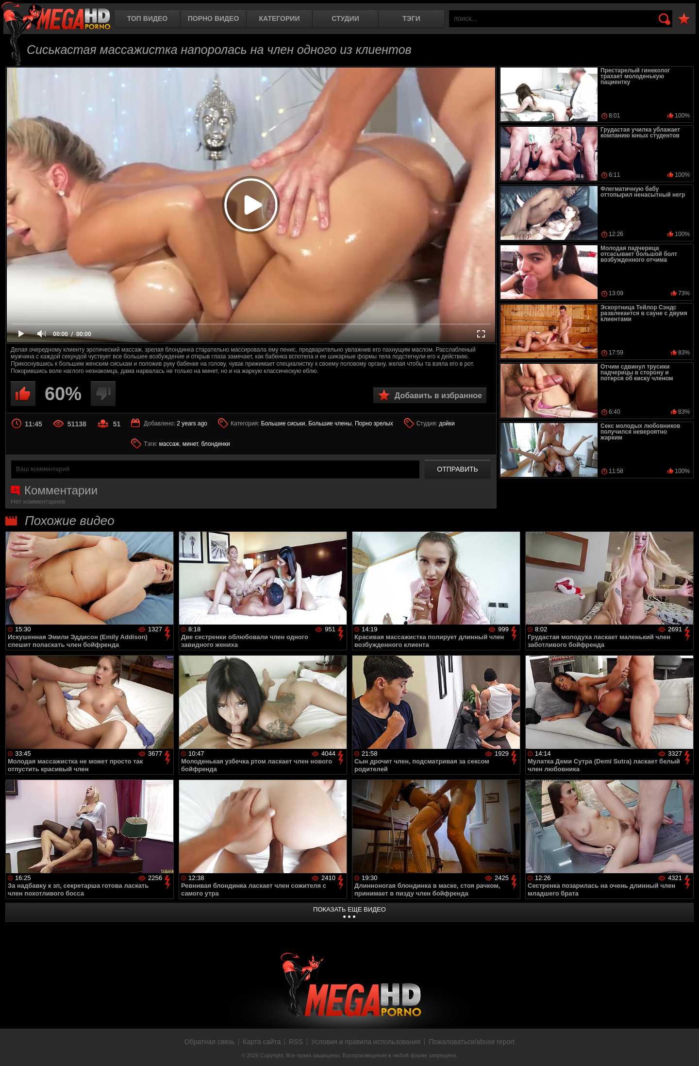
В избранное (684, 19)
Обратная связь (209, 1042)
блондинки (215, 443)
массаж (169, 443)
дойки (446, 423)
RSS (296, 1042)
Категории (279, 18)
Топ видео (147, 18)
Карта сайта (262, 1042)
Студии (345, 18)
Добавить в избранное (438, 395)
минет (190, 443)
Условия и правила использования (365, 1042)
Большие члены (329, 423)
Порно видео (213, 18)
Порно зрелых (374, 423)
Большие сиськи (283, 423)
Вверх (684, 1048)
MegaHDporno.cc (55, 16)
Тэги (411, 18)
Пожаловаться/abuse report (472, 1042)
